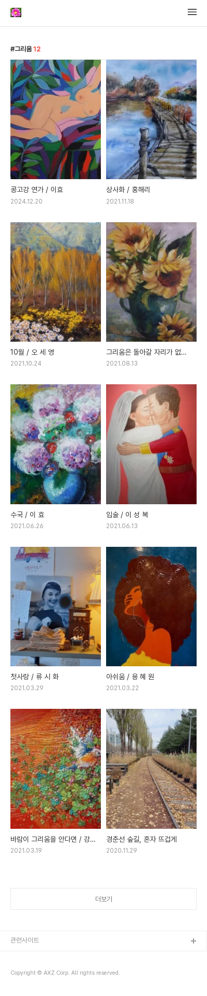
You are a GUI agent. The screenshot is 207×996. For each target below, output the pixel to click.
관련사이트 (24, 940)
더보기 (103, 899)
